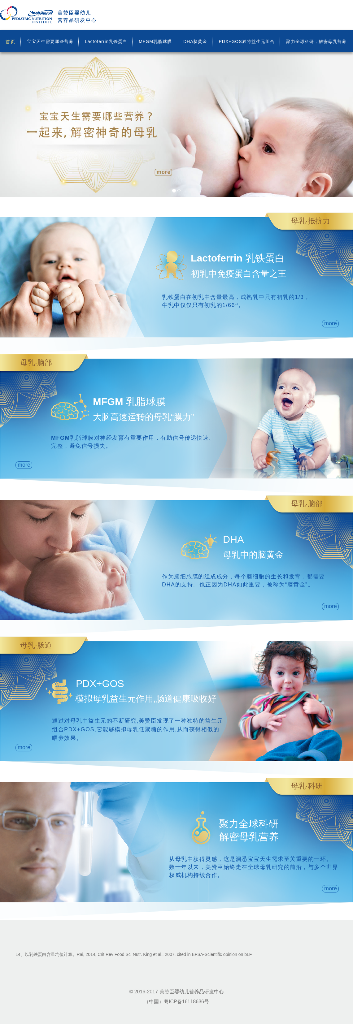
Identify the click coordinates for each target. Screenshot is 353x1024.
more (330, 323)
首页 (10, 41)
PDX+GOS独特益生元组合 (246, 41)
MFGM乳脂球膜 (155, 41)
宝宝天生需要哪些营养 (50, 41)
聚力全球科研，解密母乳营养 (316, 41)
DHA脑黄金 (195, 41)
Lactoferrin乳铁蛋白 (106, 41)
